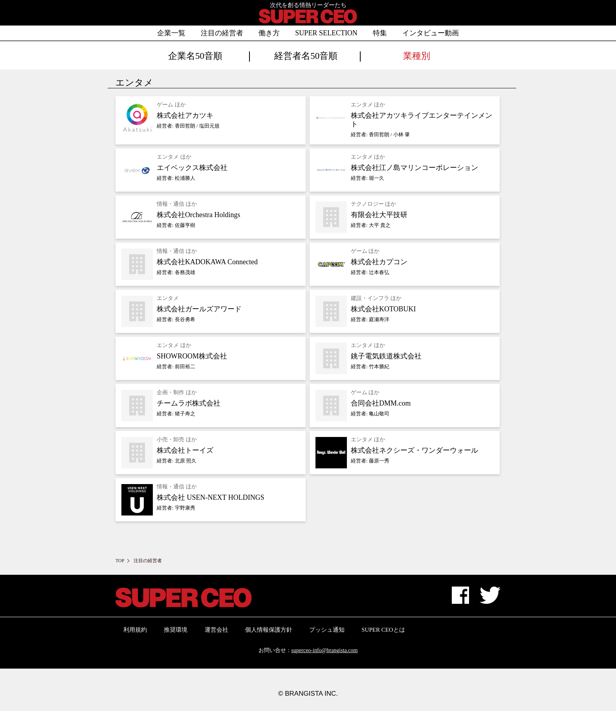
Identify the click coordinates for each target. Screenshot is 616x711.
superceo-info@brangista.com (325, 650)
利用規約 (135, 630)
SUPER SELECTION (326, 33)
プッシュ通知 (327, 630)
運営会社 (216, 630)
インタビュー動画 (430, 33)
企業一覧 (171, 33)
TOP (120, 560)
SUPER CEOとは (383, 630)
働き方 (269, 33)
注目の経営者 (222, 33)
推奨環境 (175, 630)
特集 (380, 33)
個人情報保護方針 (268, 630)
